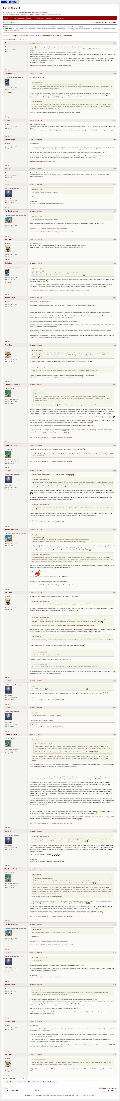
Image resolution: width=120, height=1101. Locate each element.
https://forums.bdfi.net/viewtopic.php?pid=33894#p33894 (76, 425)
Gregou (7, 43)
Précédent (12, 39)
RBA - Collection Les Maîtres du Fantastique (53, 36)
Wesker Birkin (10, 139)
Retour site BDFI (10, 2)
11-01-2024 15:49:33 (36, 529)
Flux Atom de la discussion (109, 1088)
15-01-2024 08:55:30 (36, 681)
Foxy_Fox (8, 239)
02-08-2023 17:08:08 (36, 120)
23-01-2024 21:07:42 (36, 1054)
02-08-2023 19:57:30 (36, 139)
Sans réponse (112, 22)
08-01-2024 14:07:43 (36, 263)
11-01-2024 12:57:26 (36, 445)
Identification (59, 18)
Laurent (8, 184)
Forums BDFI (11, 7)
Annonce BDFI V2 (77, 26)
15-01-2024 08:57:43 (36, 707)
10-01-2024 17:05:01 (36, 345)
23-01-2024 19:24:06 (36, 1021)
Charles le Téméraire (12, 385)
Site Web (9, 92)
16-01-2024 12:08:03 (36, 984)
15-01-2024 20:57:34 (36, 924)
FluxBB (110, 1091)
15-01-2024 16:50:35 (36, 831)
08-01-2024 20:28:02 (36, 297)
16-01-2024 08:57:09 (36, 952)
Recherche (40, 18)
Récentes (104, 22)
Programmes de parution (22, 36)
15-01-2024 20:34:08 (36, 869)
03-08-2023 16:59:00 (36, 169)
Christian (8, 73)
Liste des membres (19, 18)
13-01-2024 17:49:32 (36, 592)
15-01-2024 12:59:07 (36, 734)
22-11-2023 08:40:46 (36, 184)
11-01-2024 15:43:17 (36, 470)
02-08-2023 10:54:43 (36, 43)
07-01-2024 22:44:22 (36, 239)
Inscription (49, 18)
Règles (29, 18)
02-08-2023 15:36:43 (36, 73)
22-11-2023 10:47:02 (36, 211)
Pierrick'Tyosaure (11, 211)
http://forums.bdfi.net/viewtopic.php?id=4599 (42, 161)
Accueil (6, 18)
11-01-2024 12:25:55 (36, 384)
